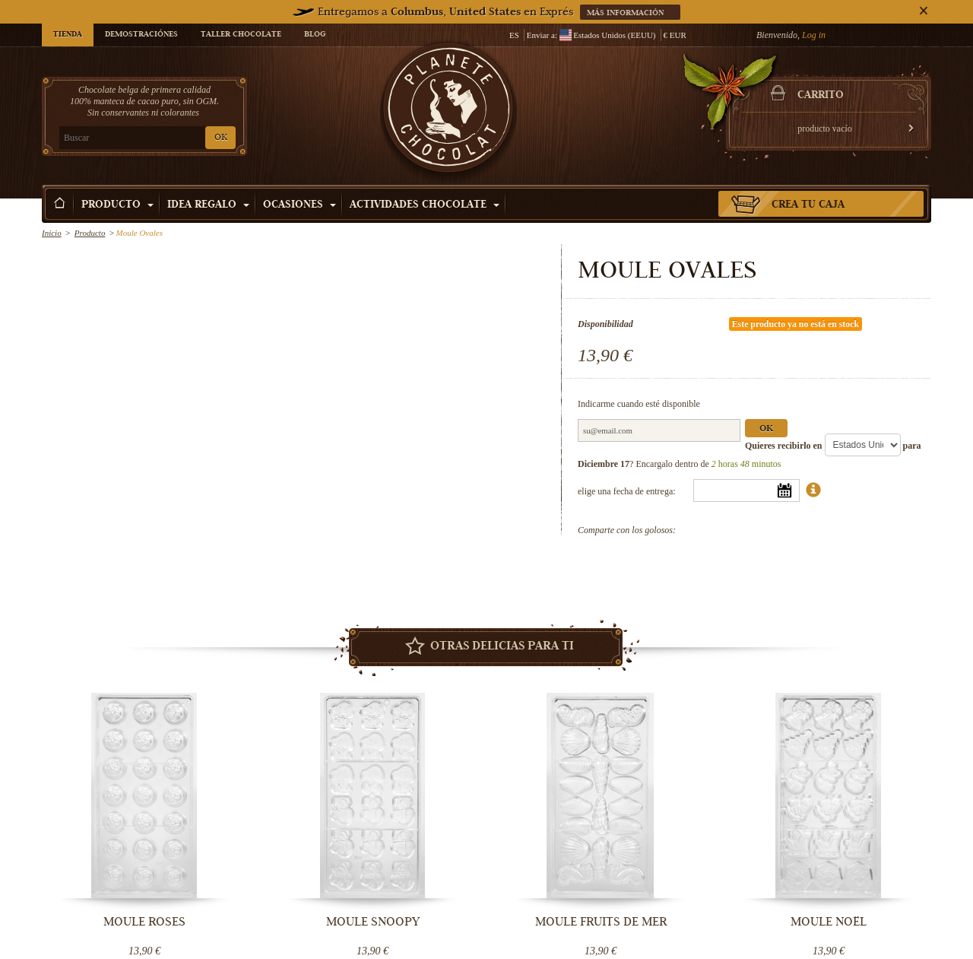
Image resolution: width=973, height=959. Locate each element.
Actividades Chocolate (424, 205)
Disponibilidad (605, 324)
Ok (766, 429)
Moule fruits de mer (601, 921)
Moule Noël (829, 921)
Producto (117, 205)
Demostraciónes (141, 35)
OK (220, 138)
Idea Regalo (208, 205)
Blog (314, 35)
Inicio (52, 232)
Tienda (67, 35)
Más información (626, 13)
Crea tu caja (808, 205)
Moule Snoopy (373, 921)
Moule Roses (144, 921)
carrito (820, 96)
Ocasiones (299, 205)
